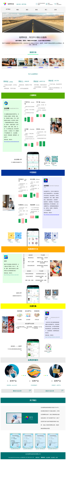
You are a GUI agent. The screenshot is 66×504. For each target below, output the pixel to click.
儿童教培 (41, 67)
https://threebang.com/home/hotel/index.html (51, 214)
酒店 (27, 9)
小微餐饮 (9, 67)
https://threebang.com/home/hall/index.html (11, 141)
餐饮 (17, 9)
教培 (36, 9)
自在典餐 (48, 457)
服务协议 (37, 457)
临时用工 (56, 67)
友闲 (57, 457)
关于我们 (8, 9)
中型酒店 (25, 67)
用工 (46, 9)
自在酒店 (53, 457)
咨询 (55, 9)
